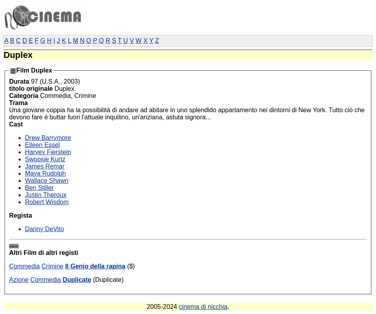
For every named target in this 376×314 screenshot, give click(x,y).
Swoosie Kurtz (45, 159)
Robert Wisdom (47, 202)
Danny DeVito (44, 229)
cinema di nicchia (203, 306)
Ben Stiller (39, 187)
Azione (19, 279)
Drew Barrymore (48, 137)
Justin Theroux (46, 194)
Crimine (52, 266)
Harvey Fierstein (48, 152)
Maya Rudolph (45, 173)
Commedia (24, 266)
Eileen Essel (42, 145)
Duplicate (77, 279)
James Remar (45, 166)
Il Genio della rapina (95, 266)
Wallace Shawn (47, 180)
